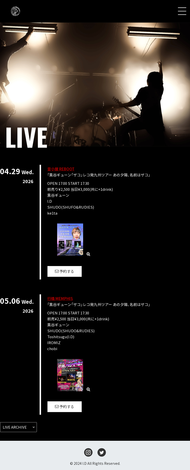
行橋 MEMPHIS (60, 298)
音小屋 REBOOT (60, 168)
